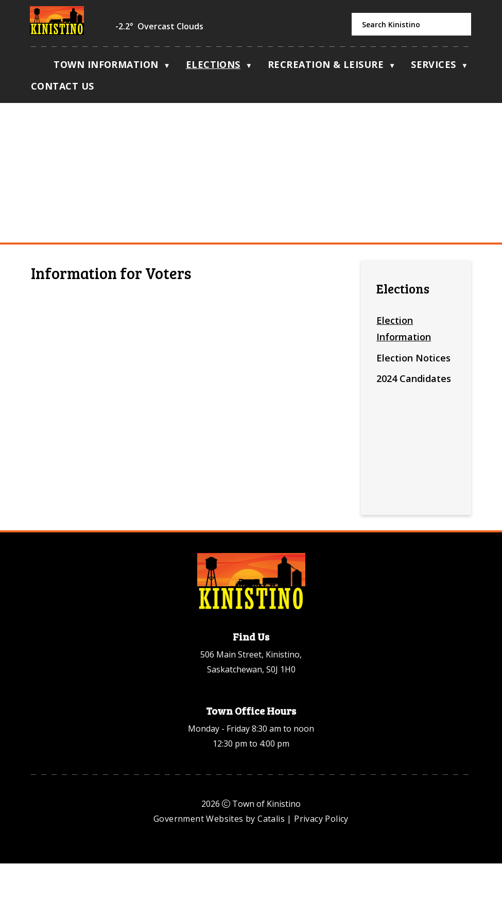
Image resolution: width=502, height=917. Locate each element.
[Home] (36, 67)
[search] (411, 24)
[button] (458, 25)
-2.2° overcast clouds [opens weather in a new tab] (159, 26)
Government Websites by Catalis (219, 872)
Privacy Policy (321, 872)
